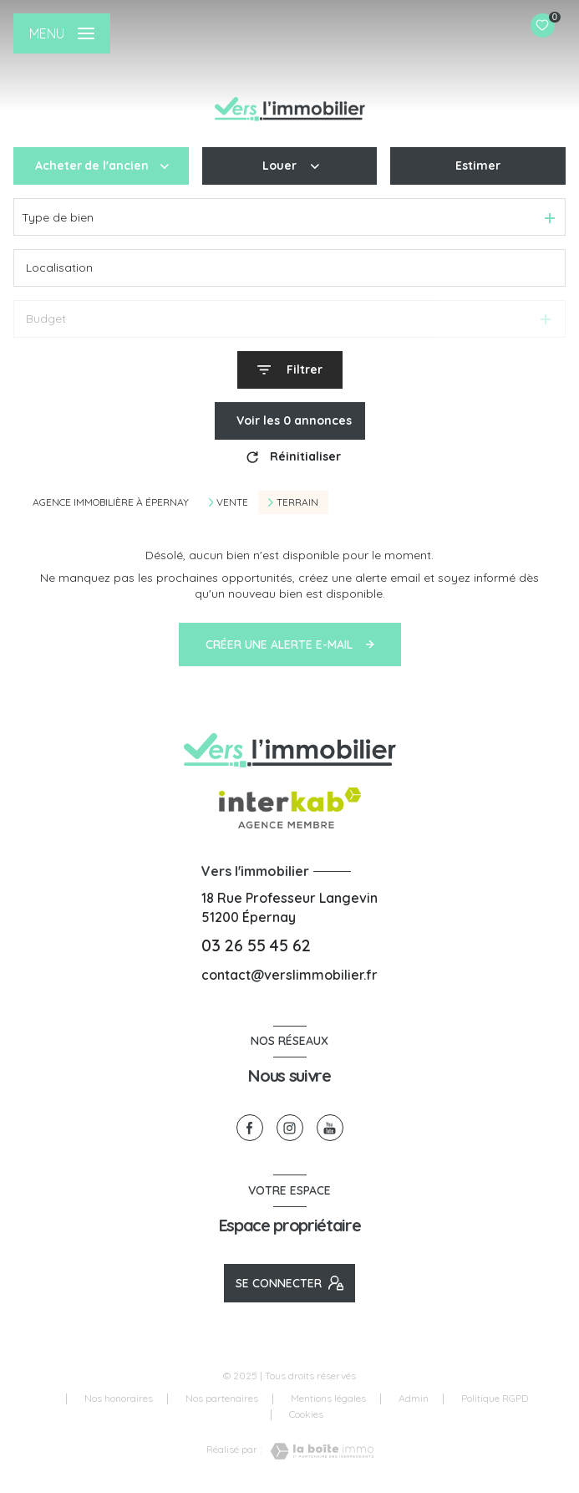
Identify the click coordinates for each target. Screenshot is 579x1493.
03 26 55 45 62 (256, 945)
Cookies (306, 1414)
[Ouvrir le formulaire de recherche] (290, 370)
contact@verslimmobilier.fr (289, 974)
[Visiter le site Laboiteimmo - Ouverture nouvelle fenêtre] (317, 1451)
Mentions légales (328, 1398)
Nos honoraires (118, 1398)
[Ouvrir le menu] (61, 33)
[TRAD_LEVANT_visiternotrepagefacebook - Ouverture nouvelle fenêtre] (249, 1127)
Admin (414, 1398)
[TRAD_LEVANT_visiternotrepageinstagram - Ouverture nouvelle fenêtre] (290, 1127)
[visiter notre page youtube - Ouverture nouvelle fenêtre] (330, 1127)
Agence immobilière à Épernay (111, 502)
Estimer (477, 165)
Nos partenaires (221, 1398)
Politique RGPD (494, 1398)
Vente (232, 502)
